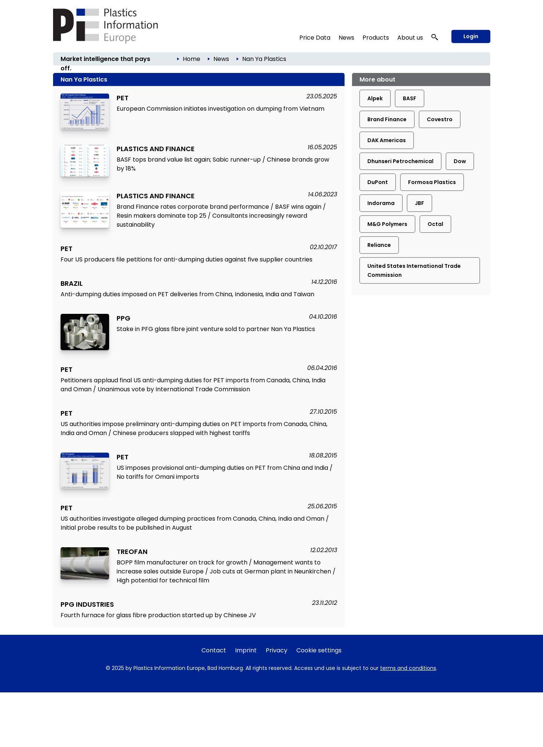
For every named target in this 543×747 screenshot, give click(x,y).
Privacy (276, 650)
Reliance (379, 245)
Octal (435, 224)
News (346, 37)
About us (410, 37)
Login (470, 36)
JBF (419, 203)
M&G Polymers (387, 224)
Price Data (314, 37)
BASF (409, 98)
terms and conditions (408, 668)
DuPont (377, 182)
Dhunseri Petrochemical (400, 161)
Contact (213, 650)
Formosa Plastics (432, 182)
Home (191, 59)
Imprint (246, 650)
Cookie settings (319, 650)
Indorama (381, 203)
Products (375, 37)
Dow (460, 161)
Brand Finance (387, 119)
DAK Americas (386, 140)
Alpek (375, 98)
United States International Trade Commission (414, 270)
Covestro (440, 119)
